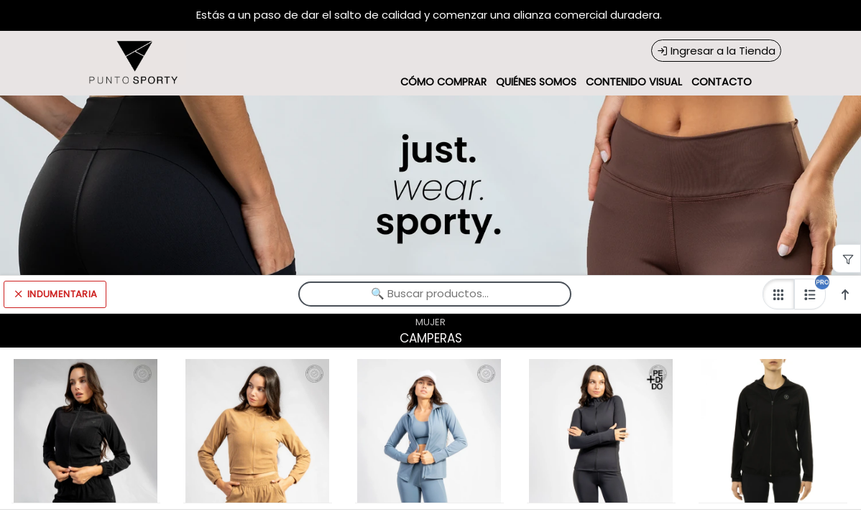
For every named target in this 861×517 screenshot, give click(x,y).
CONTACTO (721, 82)
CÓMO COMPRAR (443, 82)
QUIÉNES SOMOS (536, 82)
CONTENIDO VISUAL (634, 82)
